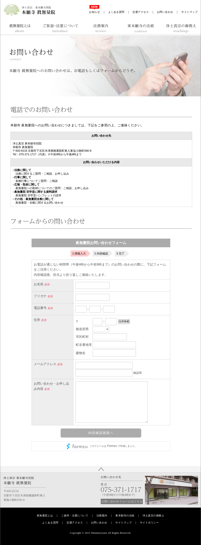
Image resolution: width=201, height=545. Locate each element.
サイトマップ (189, 12)
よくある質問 (116, 12)
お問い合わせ (165, 12)
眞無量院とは (45, 515)
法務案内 (101, 515)
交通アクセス (140, 12)
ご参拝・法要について (74, 515)
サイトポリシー (149, 522)
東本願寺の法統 (124, 515)
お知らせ (94, 12)
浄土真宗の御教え (153, 515)
